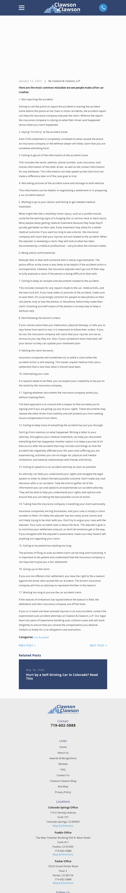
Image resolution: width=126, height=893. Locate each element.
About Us (63, 706)
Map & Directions (63, 779)
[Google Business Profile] (66, 852)
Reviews (63, 717)
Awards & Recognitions (63, 712)
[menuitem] (23, 887)
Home (63, 700)
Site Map (63, 740)
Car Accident (41, 591)
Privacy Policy (63, 746)
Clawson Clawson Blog (63, 734)
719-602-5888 (63, 678)
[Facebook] (59, 852)
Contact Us (63, 729)
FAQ (63, 723)
